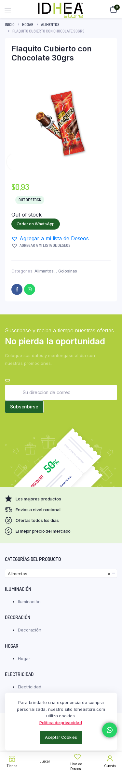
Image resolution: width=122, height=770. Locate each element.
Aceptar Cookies (61, 737)
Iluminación (29, 601)
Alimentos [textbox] (59, 573)
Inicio (10, 24)
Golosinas (67, 271)
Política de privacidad (60, 722)
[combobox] (61, 573)
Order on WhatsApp (36, 223)
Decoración (29, 629)
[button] (50, 238)
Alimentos (50, 24)
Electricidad (29, 686)
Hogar (28, 24)
